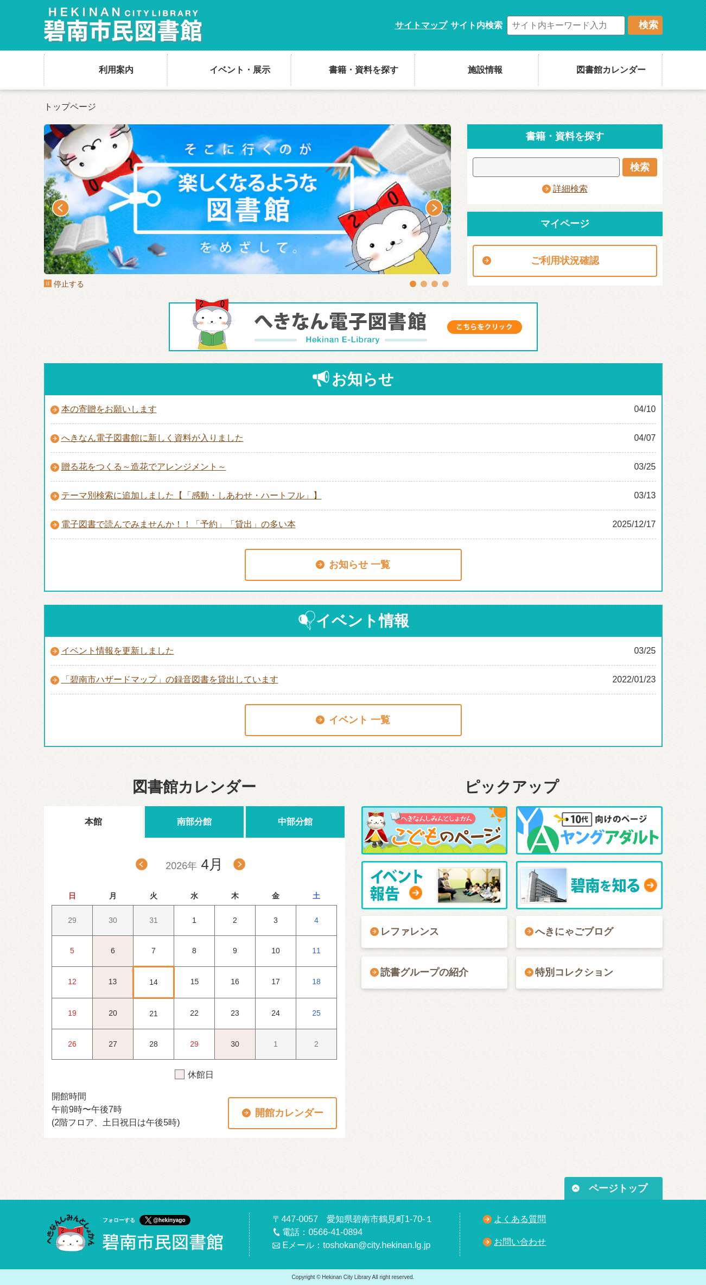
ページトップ (618, 1188)
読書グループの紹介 (424, 972)
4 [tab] (445, 284)
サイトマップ (421, 25)
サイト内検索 (476, 25)
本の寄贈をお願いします (109, 409)
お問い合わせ (520, 1241)
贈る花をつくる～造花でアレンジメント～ (143, 466)
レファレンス (409, 931)
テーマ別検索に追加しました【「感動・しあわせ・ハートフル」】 (191, 495)
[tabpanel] (247, 199)
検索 (648, 25)
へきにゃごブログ (574, 931)
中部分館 (295, 821)
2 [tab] (424, 284)
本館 (93, 821)
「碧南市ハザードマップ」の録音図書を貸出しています (169, 679)
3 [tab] (434, 284)
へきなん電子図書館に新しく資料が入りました (152, 437)
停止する (64, 284)
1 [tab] (413, 284)
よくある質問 (520, 1219)
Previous (60, 208)
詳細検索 (570, 188)
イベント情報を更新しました (117, 650)
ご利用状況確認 (565, 260)
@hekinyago (169, 1220)
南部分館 (194, 821)
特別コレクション (574, 972)
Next (434, 208)
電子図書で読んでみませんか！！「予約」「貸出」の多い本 (178, 524)
